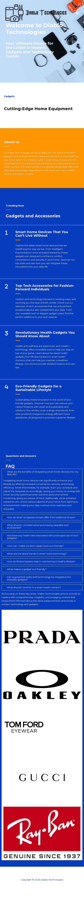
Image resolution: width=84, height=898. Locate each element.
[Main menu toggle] (77, 13)
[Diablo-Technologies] (35, 13)
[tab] (42, 491)
